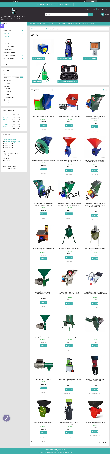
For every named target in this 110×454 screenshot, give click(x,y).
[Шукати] (90, 14)
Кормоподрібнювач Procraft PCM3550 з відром (69, 423)
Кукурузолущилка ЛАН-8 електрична (43, 379)
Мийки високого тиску (65, 58)
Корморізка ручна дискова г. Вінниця (43, 160)
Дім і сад (48, 29)
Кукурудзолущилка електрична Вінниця (43, 249)
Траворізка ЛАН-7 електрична (95, 337)
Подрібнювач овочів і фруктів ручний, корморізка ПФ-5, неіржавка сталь (95, 293)
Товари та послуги (42, 23)
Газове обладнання (90, 58)
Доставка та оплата (88, 23)
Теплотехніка (8, 49)
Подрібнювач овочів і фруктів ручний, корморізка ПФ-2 (43, 204)
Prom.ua (63, 449)
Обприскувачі (37, 81)
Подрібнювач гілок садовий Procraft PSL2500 (69, 379)
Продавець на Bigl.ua (55, 451)
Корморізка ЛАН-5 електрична (69, 337)
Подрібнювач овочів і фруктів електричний (95, 117)
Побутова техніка (8, 58)
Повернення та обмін (73, 23)
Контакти (62, 23)
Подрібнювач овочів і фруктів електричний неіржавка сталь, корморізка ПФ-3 (95, 205)
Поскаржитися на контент (51, 452)
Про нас (54, 23)
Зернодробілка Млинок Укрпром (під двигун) (69, 160)
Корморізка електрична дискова (43, 116)
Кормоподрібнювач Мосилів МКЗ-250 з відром (95, 379)
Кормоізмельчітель (38, 58)
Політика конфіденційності (65, 452)
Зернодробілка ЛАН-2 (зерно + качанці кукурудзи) (43, 292)
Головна (32, 23)
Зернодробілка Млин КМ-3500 (95, 422)
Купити (44, 125)
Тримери (7, 43)
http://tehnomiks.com (10, 139)
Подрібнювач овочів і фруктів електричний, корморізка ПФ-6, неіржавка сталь (69, 293)
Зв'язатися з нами (66, 5)
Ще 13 (7, 102)
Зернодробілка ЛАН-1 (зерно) (43, 337)
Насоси (7, 40)
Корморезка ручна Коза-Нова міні (69, 116)
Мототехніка (7, 30)
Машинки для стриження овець (67, 81)
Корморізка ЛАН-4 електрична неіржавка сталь (95, 249)
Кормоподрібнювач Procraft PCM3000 (43, 423)
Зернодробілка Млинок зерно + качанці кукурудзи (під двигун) (95, 160)
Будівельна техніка (9, 52)
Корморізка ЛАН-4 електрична (69, 248)
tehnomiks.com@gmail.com (12, 142)
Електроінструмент (9, 55)
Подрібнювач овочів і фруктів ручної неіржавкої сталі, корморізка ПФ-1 (69, 204)
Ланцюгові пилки (9, 46)
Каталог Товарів (8, 28)
